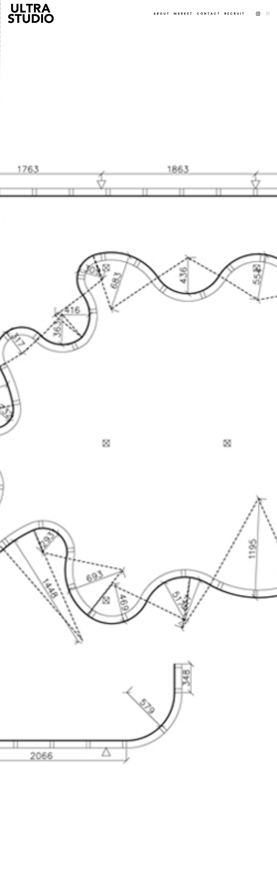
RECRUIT (234, 14)
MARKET (183, 14)
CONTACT (208, 14)
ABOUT (162, 14)
